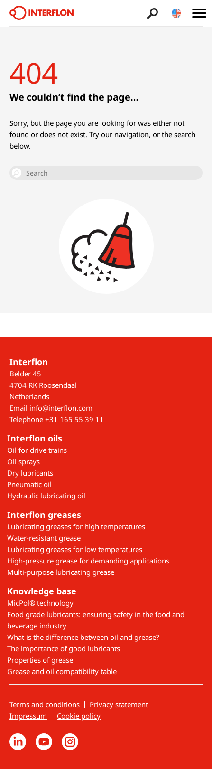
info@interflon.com (60, 408)
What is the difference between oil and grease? (83, 637)
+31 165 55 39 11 (74, 419)
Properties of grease (40, 660)
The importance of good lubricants (63, 648)
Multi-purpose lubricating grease (60, 572)
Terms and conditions (44, 704)
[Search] (106, 173)
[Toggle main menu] (199, 13)
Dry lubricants (30, 473)
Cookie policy (79, 716)
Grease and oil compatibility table (62, 671)
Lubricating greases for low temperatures (74, 549)
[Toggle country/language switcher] (176, 13)
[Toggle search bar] (151, 13)
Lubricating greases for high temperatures (76, 526)
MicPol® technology (40, 603)
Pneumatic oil (29, 484)
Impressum (28, 716)
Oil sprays (23, 461)
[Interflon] (41, 13)
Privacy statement (119, 704)
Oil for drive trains (37, 450)
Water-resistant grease (44, 538)
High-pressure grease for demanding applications (88, 560)
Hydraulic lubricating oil (46, 495)
